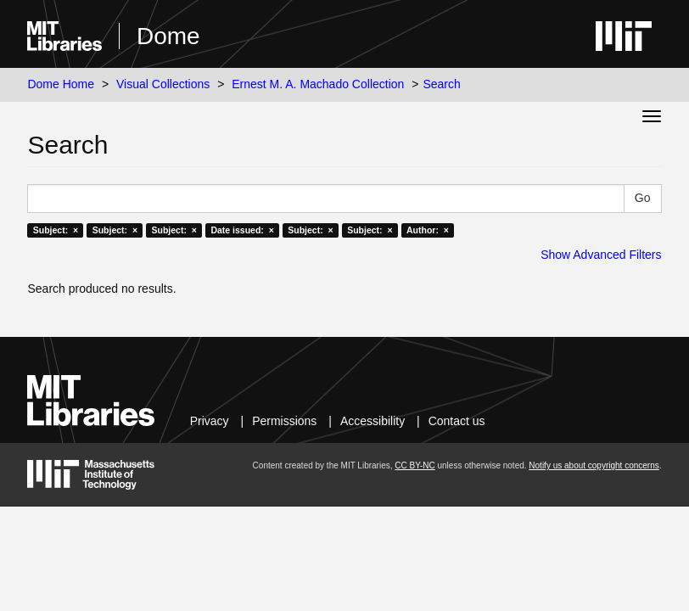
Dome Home (60, 84)
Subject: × (55, 230)
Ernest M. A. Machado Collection (318, 84)
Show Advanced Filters (601, 254)
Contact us (457, 421)
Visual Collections (163, 84)
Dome (168, 36)
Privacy (209, 421)
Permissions (284, 421)
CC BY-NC (414, 465)
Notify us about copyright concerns (593, 465)
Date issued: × (241, 230)
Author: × (427, 230)
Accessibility (372, 421)
